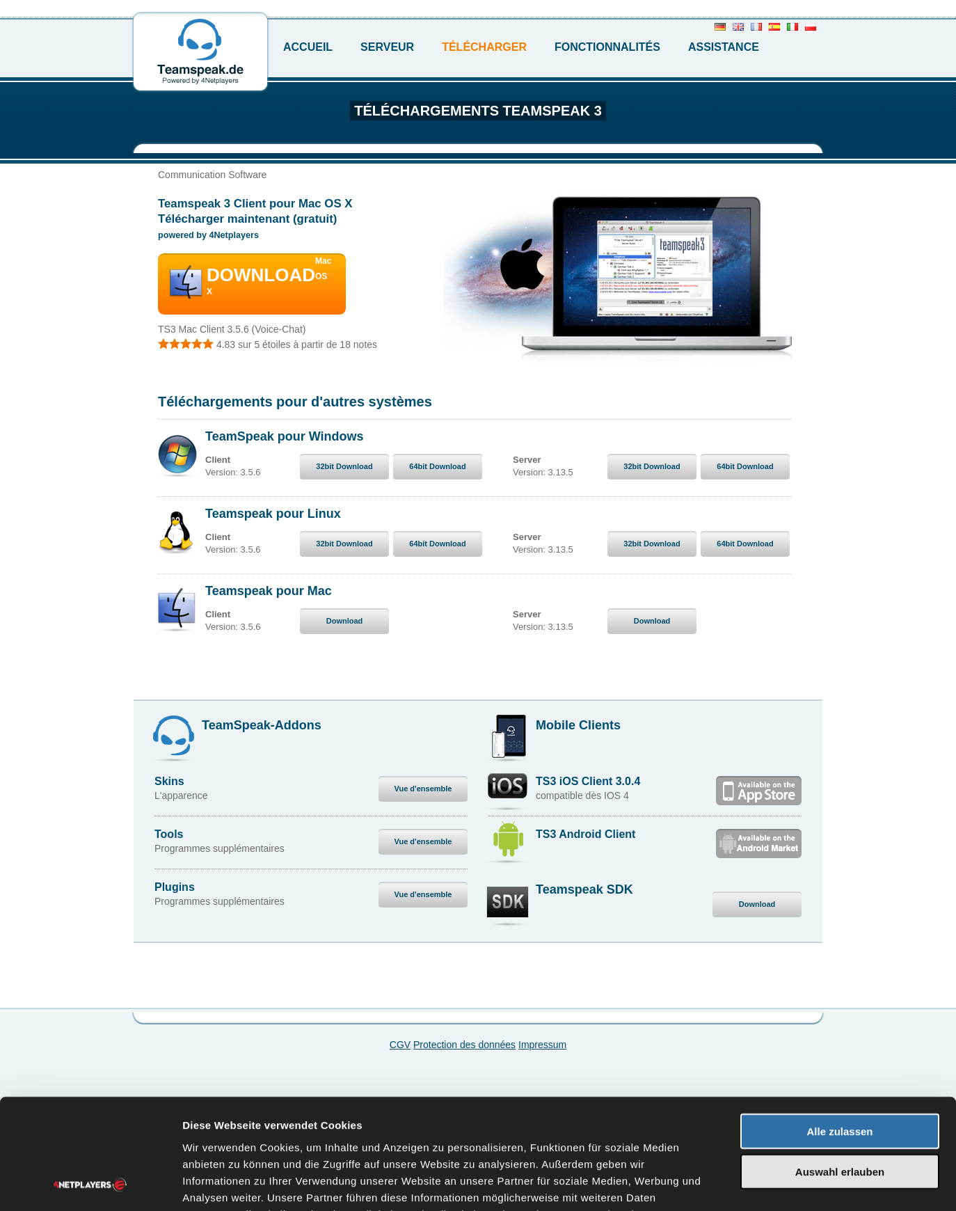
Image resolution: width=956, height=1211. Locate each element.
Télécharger (484, 47)
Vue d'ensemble (423, 788)
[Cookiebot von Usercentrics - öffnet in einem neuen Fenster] (90, 1183)
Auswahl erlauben (839, 1069)
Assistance (723, 47)
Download (344, 621)
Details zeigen (740, 1183)
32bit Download (344, 466)
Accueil (308, 47)
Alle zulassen (839, 1028)
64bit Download (437, 466)
